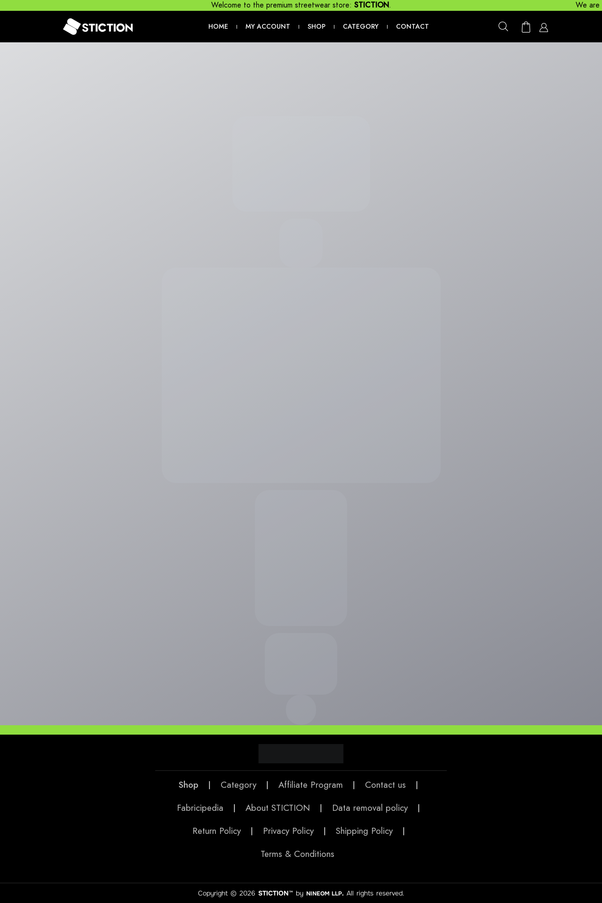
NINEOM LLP (324, 893)
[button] (501, 25)
